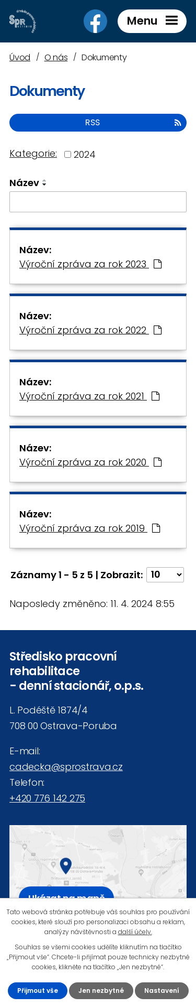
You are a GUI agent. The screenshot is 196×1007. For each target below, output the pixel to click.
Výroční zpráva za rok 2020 (90, 462)
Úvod (19, 57)
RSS (133, 122)
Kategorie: (33, 153)
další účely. (135, 931)
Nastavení (161, 990)
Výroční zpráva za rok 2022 (90, 330)
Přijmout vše (37, 990)
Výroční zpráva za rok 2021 (89, 396)
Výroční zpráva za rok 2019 (89, 528)
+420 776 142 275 (47, 798)
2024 (85, 154)
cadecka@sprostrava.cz (66, 766)
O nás (56, 57)
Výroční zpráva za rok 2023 (90, 263)
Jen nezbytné (101, 990)
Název (24, 182)
